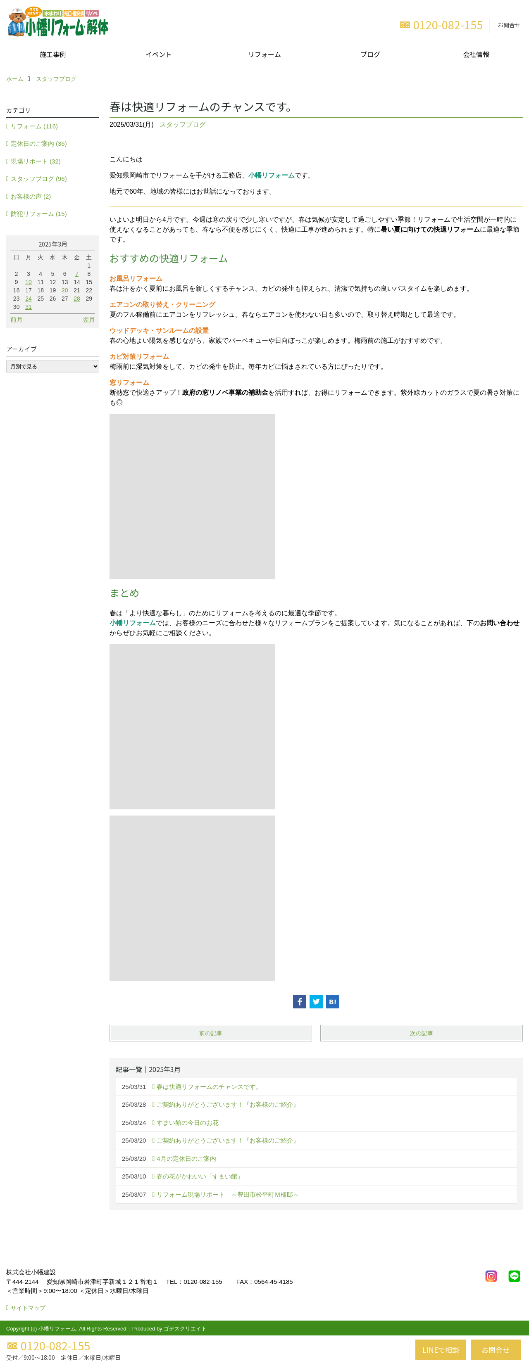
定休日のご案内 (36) (39, 143)
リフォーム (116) (34, 126)
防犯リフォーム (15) (39, 213)
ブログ (370, 54)
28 (77, 298)
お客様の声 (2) (31, 196)
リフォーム (264, 54)
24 (28, 298)
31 (28, 307)
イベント (158, 54)
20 (65, 290)
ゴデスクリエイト (185, 1329)
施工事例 (53, 54)
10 (28, 282)
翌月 (89, 319)
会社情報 (476, 54)
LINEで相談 (440, 1350)
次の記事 (421, 1033)
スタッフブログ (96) (39, 178)
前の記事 (210, 1033)
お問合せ (509, 25)
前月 (16, 319)
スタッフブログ (183, 124)
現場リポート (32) (36, 161)
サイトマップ (28, 1307)
